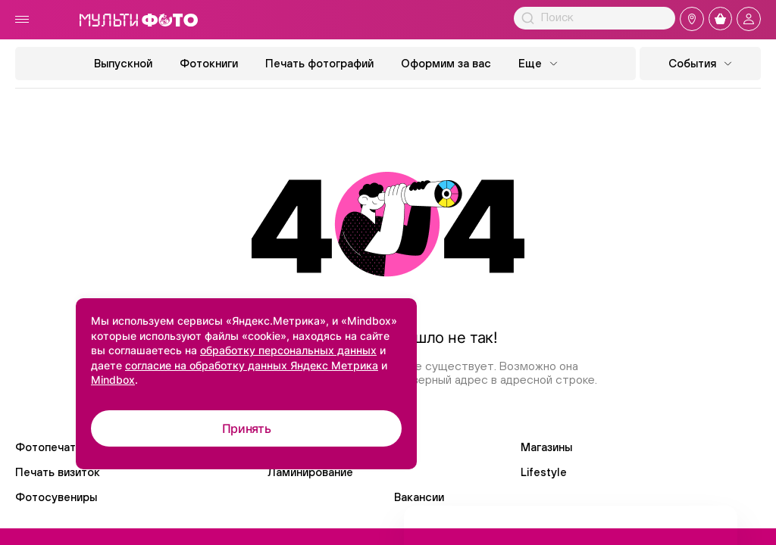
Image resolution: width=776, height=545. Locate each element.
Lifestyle (544, 472)
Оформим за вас (446, 63)
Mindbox (113, 379)
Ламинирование (310, 472)
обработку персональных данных (288, 350)
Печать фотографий (319, 63)
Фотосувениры (56, 496)
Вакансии (419, 496)
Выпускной (123, 63)
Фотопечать (48, 447)
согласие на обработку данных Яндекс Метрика (251, 365)
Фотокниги (209, 63)
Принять (246, 428)
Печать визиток (57, 472)
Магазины (546, 447)
